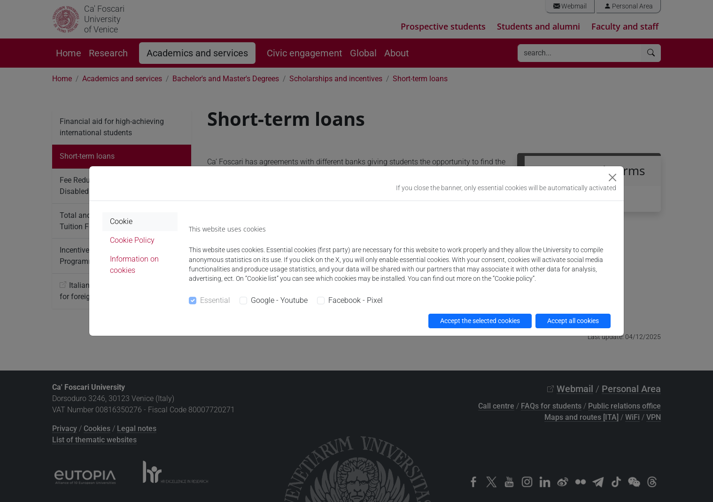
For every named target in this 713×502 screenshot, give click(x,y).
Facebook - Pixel (355, 300)
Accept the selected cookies (480, 320)
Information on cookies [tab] (134, 265)
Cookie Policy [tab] (132, 240)
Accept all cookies (573, 320)
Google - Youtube (279, 300)
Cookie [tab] (121, 221)
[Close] (612, 177)
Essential (215, 300)
